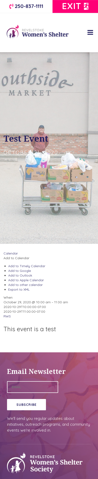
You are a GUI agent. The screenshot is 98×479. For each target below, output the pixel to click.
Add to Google (19, 271)
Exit (75, 6)
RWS (7, 316)
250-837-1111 (26, 6)
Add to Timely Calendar (26, 266)
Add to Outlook (20, 275)
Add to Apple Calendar (26, 280)
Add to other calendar (25, 285)
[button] (16, 258)
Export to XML (19, 289)
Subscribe (26, 405)
